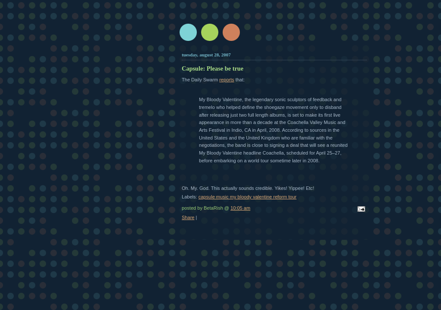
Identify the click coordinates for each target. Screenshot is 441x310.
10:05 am (240, 208)
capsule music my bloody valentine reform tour (248, 196)
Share (188, 217)
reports (226, 79)
